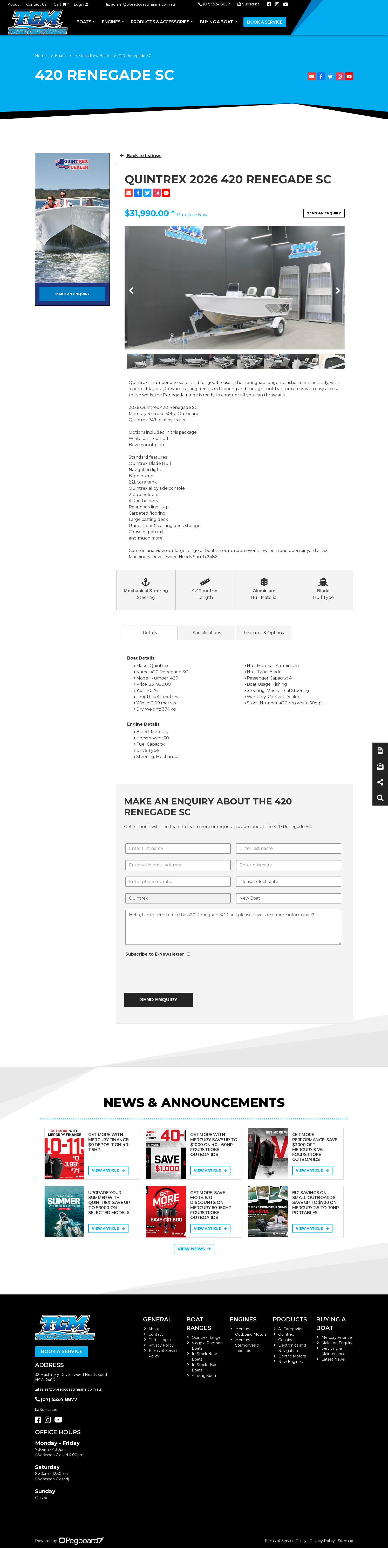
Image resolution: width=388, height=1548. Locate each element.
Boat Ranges (198, 1324)
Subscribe (46, 1409)
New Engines (290, 1361)
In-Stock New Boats (91, 55)
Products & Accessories (160, 21)
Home (41, 55)
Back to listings (140, 155)
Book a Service (264, 22)
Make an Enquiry (72, 294)
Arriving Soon (204, 1375)
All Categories (290, 1329)
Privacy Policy (161, 1345)
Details (150, 632)
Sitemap (345, 1540)
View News (194, 1248)
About (13, 4)
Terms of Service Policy (285, 1540)
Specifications (207, 632)
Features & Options (264, 632)
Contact (155, 1334)
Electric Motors (292, 1356)
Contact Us (36, 4)
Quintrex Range (206, 1337)
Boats (84, 21)
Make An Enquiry (337, 1343)
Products (290, 1319)
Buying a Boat (216, 21)
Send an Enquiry (324, 213)
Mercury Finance (337, 1337)
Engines (111, 21)
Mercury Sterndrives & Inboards (247, 1345)
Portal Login (159, 1339)
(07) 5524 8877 (214, 4)
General (157, 1319)
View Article (108, 1170)
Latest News (333, 1359)
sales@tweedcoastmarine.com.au (68, 1389)
